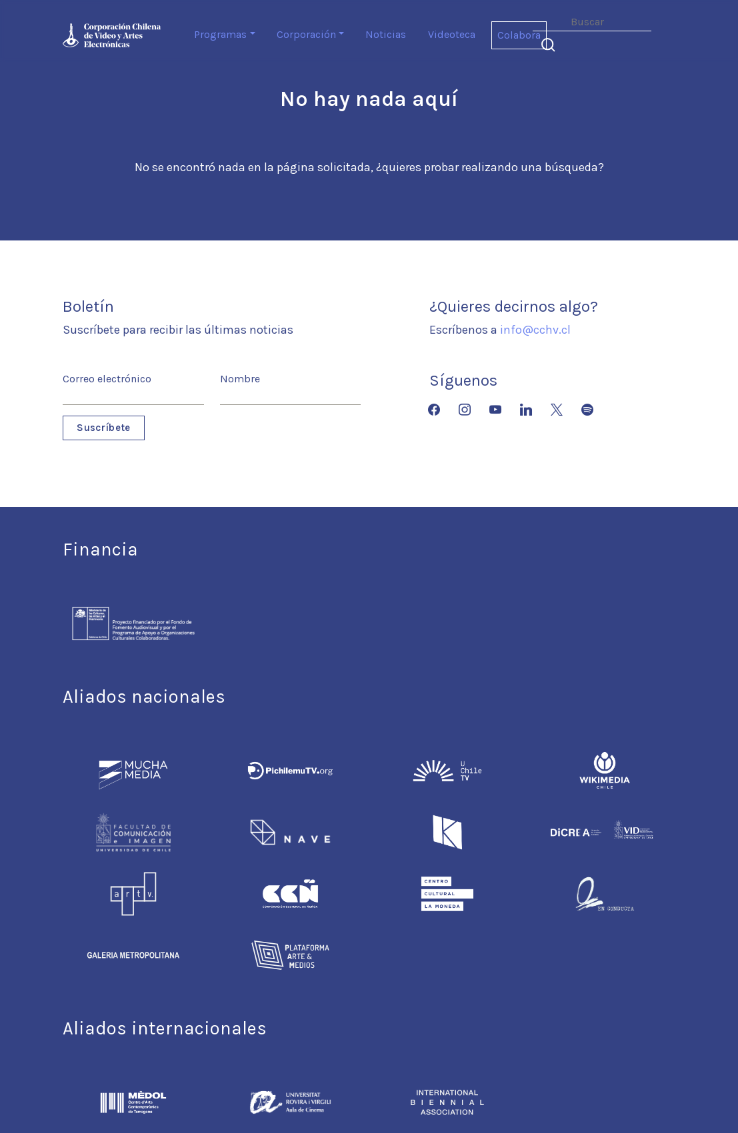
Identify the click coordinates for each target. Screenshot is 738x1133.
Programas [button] (220, 34)
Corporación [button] (306, 34)
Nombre (240, 378)
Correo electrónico (107, 378)
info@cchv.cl (535, 329)
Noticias (385, 34)
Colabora (519, 35)
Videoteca (451, 34)
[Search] (592, 22)
